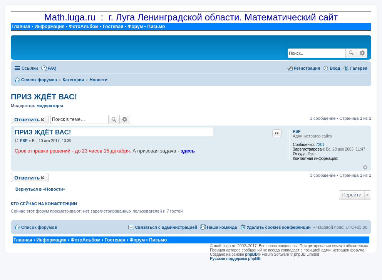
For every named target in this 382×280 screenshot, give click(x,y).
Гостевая (113, 26)
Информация (50, 26)
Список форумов (39, 227)
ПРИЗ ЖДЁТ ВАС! (44, 96)
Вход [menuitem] (335, 68)
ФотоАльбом (83, 26)
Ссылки (30, 68)
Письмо (156, 26)
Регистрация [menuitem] (307, 68)
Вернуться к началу (365, 167)
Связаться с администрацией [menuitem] (166, 227)
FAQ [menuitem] (52, 68)
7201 (320, 145)
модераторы (50, 105)
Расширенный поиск (362, 53)
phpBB (251, 254)
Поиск (351, 53)
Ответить (27, 119)
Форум (135, 26)
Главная (21, 26)
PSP (296, 131)
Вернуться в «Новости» (40, 189)
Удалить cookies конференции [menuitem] (278, 227)
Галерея (358, 68)
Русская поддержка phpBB (235, 259)
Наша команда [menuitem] (222, 227)
